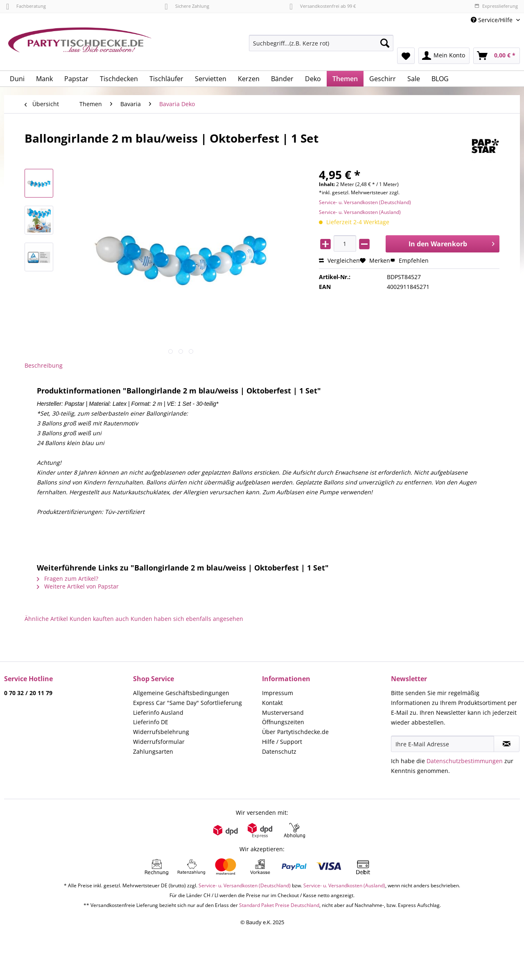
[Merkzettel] (406, 56)
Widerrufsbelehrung (161, 732)
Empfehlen (409, 260)
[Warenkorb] (496, 56)
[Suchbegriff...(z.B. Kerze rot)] (321, 43)
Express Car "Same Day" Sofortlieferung (187, 703)
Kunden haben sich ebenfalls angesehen (187, 619)
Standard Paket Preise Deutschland (279, 905)
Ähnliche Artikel (46, 619)
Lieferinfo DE (150, 722)
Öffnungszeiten (283, 722)
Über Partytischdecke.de (295, 732)
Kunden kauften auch (99, 619)
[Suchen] (384, 43)
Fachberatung (26, 6)
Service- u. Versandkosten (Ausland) (360, 212)
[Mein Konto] (444, 56)
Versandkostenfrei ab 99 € (323, 6)
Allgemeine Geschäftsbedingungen (181, 693)
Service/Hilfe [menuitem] (492, 20)
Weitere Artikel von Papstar (78, 586)
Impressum (277, 693)
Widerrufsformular (159, 742)
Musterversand (283, 712)
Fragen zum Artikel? (67, 578)
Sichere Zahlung (187, 6)
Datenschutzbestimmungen (465, 761)
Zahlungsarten (153, 751)
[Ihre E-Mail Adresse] (442, 744)
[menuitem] (321, 47)
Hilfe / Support (282, 742)
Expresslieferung (496, 6)
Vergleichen (339, 260)
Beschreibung (44, 365)
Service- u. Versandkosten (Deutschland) (365, 202)
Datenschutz (279, 751)
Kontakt (272, 703)
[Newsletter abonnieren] (506, 744)
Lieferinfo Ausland (158, 712)
